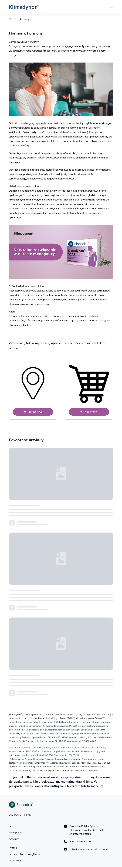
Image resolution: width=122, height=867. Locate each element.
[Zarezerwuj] (33, 412)
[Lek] (11, 826)
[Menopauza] (15, 833)
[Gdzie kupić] (15, 861)
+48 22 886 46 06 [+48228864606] (80, 841)
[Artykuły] (14, 839)
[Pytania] (13, 848)
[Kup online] (89, 412)
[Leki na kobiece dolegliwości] (25, 854)
